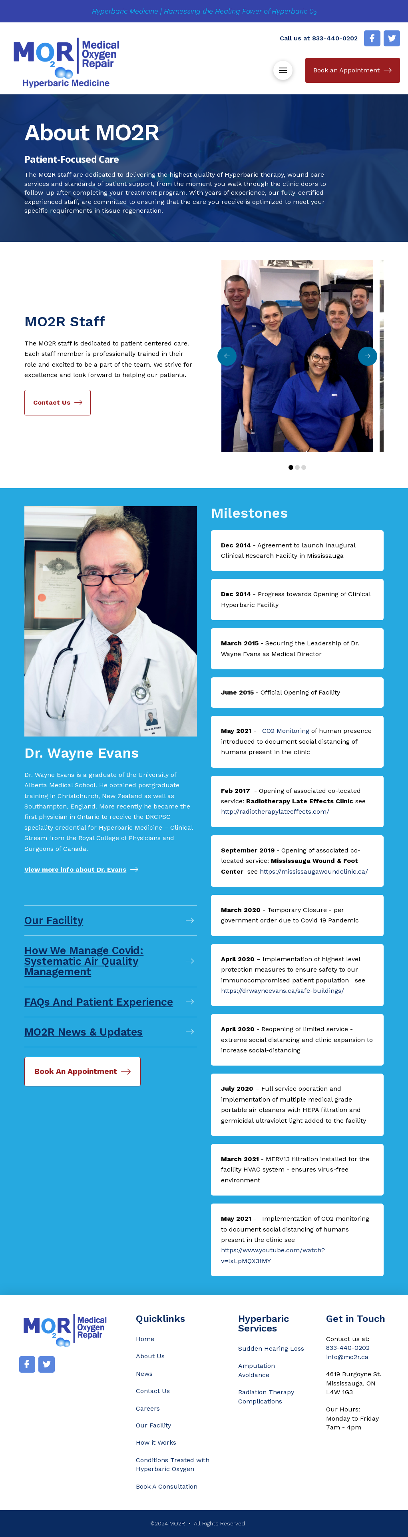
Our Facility (153, 1425)
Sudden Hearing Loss (271, 1348)
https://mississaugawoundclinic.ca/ (314, 871)
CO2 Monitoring (285, 731)
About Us (150, 1356)
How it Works (156, 1442)
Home (145, 1339)
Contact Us (153, 1391)
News (144, 1373)
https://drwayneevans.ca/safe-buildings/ (282, 990)
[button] (283, 70)
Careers (148, 1408)
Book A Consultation (166, 1486)
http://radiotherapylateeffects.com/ (275, 811)
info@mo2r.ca (347, 1357)
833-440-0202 (335, 38)
